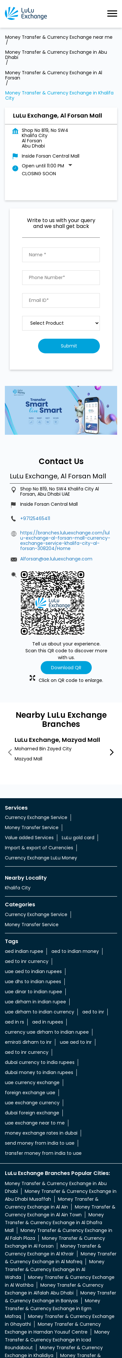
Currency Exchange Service (36, 763)
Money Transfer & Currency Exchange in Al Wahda (54, 1216)
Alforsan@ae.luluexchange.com (56, 505)
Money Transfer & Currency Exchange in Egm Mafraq (52, 1255)
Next (112, 698)
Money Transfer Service (32, 774)
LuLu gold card (78, 784)
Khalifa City (18, 834)
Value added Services (29, 784)
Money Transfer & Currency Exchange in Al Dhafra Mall (54, 1169)
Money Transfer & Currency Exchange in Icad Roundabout (57, 1286)
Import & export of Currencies (39, 794)
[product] (61, 269)
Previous (10, 698)
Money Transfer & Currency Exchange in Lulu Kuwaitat (54, 1317)
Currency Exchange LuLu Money (41, 804)
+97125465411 (35, 464)
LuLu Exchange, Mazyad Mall (57, 686)
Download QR (66, 614)
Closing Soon (39, 120)
